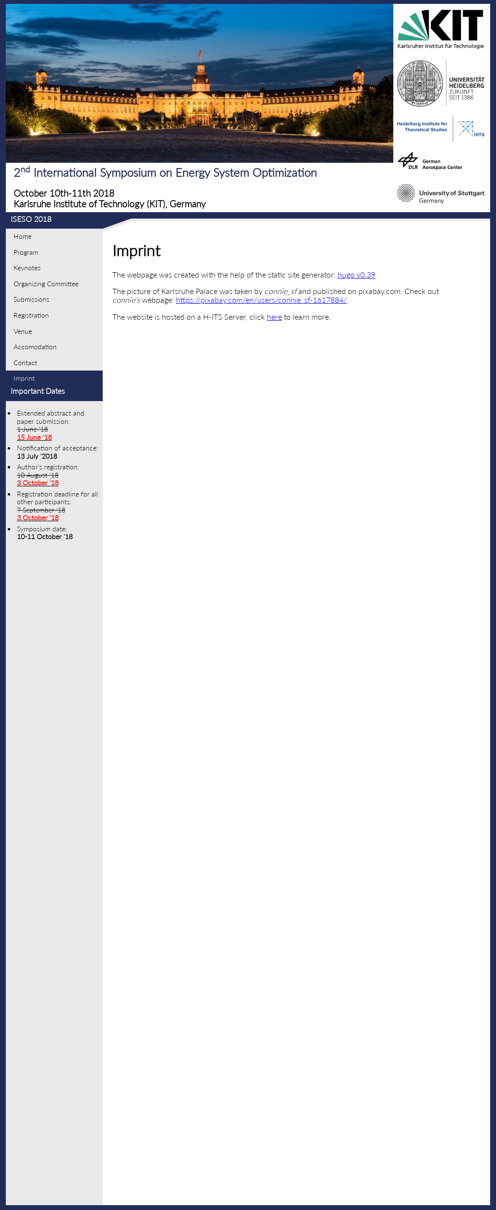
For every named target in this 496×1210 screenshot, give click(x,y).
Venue (23, 331)
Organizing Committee (46, 283)
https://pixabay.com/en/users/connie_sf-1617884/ (261, 299)
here (274, 316)
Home (22, 236)
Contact (25, 362)
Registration (31, 315)
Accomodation (35, 346)
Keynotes (27, 268)
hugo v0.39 (356, 274)
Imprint (24, 378)
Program (26, 252)
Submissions (31, 299)
